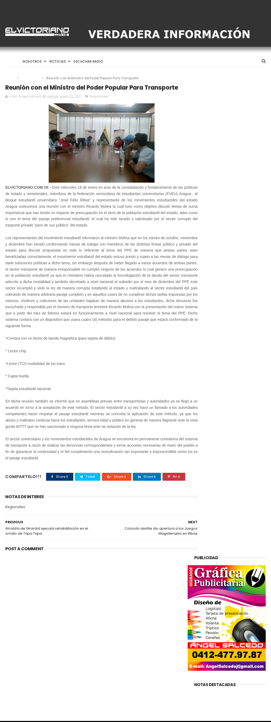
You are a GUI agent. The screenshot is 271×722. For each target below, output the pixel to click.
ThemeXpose (35, 715)
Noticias (57, 61)
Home (10, 61)
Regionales (30, 78)
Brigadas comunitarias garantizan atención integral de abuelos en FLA (147, 675)
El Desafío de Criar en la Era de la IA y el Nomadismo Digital (148, 627)
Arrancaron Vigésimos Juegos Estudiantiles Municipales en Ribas (143, 651)
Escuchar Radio (88, 61)
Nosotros (32, 61)
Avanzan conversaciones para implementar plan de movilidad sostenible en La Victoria (41, 630)
